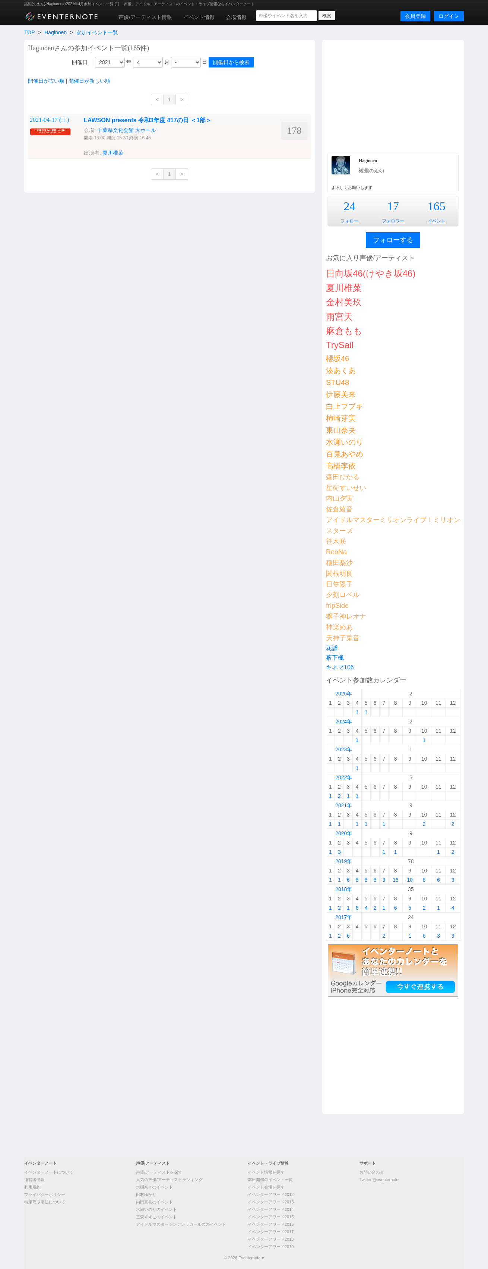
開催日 (80, 62)
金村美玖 (344, 302)
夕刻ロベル (342, 595)
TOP (29, 32)
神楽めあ (339, 627)
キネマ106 (340, 667)
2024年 (343, 722)
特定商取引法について (44, 1202)
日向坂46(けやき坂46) (370, 273)
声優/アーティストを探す (159, 1172)
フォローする (393, 240)
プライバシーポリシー (44, 1194)
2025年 (343, 694)
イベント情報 (199, 17)
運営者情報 (34, 1179)
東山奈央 (341, 430)
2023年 (343, 749)
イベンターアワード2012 (271, 1194)
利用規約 (32, 1187)
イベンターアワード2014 (271, 1209)
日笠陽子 (339, 584)
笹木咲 (336, 541)
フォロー (349, 221)
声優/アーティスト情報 (145, 17)
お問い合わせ (371, 1172)
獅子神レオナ (346, 616)
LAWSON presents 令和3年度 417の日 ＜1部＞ (148, 120)
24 (349, 206)
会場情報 (236, 17)
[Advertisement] (393, 96)
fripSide (337, 605)
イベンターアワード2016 (271, 1224)
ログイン (448, 16)
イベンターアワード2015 (271, 1217)
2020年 (343, 833)
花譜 (332, 648)
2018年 (343, 889)
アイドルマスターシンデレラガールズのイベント (181, 1224)
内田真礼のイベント (154, 1202)
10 (410, 880)
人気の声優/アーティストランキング (169, 1179)
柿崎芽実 (341, 418)
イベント (437, 221)
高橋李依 (341, 466)
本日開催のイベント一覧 (270, 1179)
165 (437, 206)
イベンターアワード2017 (271, 1231)
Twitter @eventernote (379, 1179)
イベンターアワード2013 (271, 1202)
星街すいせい (346, 488)
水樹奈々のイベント (154, 1187)
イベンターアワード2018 (271, 1239)
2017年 (343, 917)
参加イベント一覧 (97, 32)
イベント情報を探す (266, 1172)
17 (393, 206)
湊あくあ (341, 370)
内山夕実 (339, 498)
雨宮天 (339, 317)
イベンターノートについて (48, 1172)
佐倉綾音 (339, 509)
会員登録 (415, 16)
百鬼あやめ (344, 454)
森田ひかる (342, 477)
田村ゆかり (146, 1194)
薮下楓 (335, 657)
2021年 (343, 805)
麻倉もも (344, 331)
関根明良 (339, 573)
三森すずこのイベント (156, 1217)
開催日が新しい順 (89, 81)
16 (396, 880)
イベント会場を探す (266, 1187)
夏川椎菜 (112, 153)
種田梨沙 (339, 562)
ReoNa (336, 552)
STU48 (337, 382)
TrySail (340, 345)
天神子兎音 (342, 638)
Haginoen (55, 32)
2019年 (343, 861)
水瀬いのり (344, 442)
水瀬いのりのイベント (156, 1209)
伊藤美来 (341, 394)
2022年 (343, 777)
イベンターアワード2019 (271, 1246)
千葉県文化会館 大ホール (126, 130)
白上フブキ (344, 406)
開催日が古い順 (46, 81)
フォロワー (393, 221)
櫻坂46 (337, 358)
